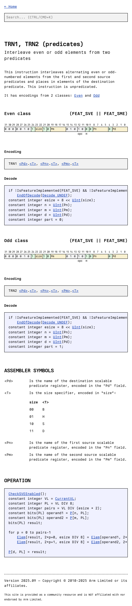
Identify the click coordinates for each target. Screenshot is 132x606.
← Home (10, 7)
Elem (21, 537)
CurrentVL (64, 499)
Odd (96, 95)
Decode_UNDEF (55, 195)
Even (78, 95)
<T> (33, 164)
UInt (76, 200)
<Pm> (65, 164)
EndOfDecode (28, 195)
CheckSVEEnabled (24, 494)
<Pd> (23, 164)
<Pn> (44, 164)
